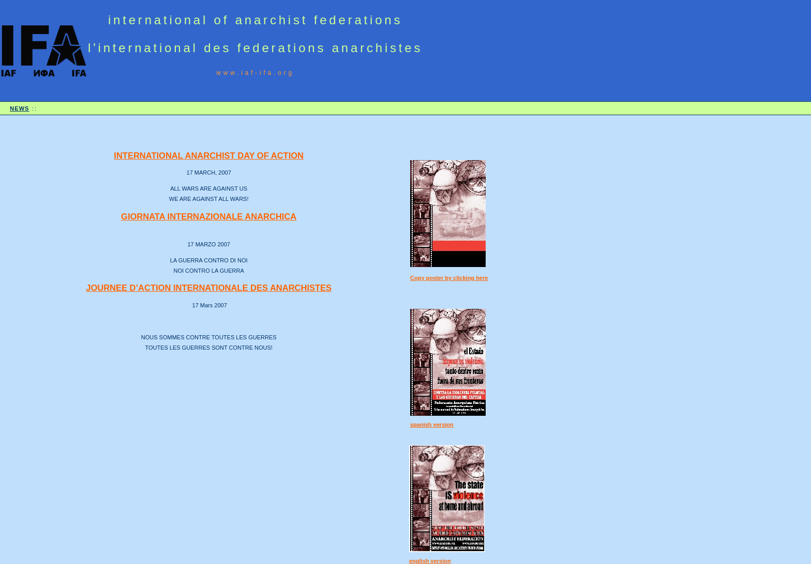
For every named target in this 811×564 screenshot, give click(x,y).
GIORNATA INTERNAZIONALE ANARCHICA (208, 216)
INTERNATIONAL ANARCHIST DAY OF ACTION (209, 155)
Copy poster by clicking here (449, 278)
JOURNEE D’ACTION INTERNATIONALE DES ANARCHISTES (209, 287)
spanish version (432, 424)
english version (430, 561)
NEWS (19, 108)
